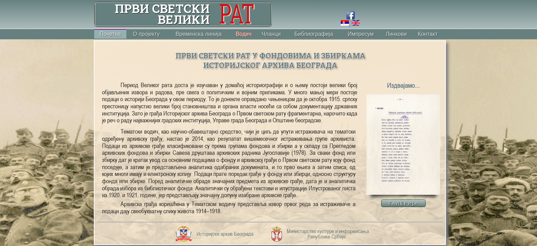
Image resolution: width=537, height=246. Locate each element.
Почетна (110, 34)
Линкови (396, 34)
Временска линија (199, 34)
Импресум (361, 34)
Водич (244, 34)
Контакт (428, 34)
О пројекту (146, 34)
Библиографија (313, 34)
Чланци (271, 34)
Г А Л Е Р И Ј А (403, 203)
